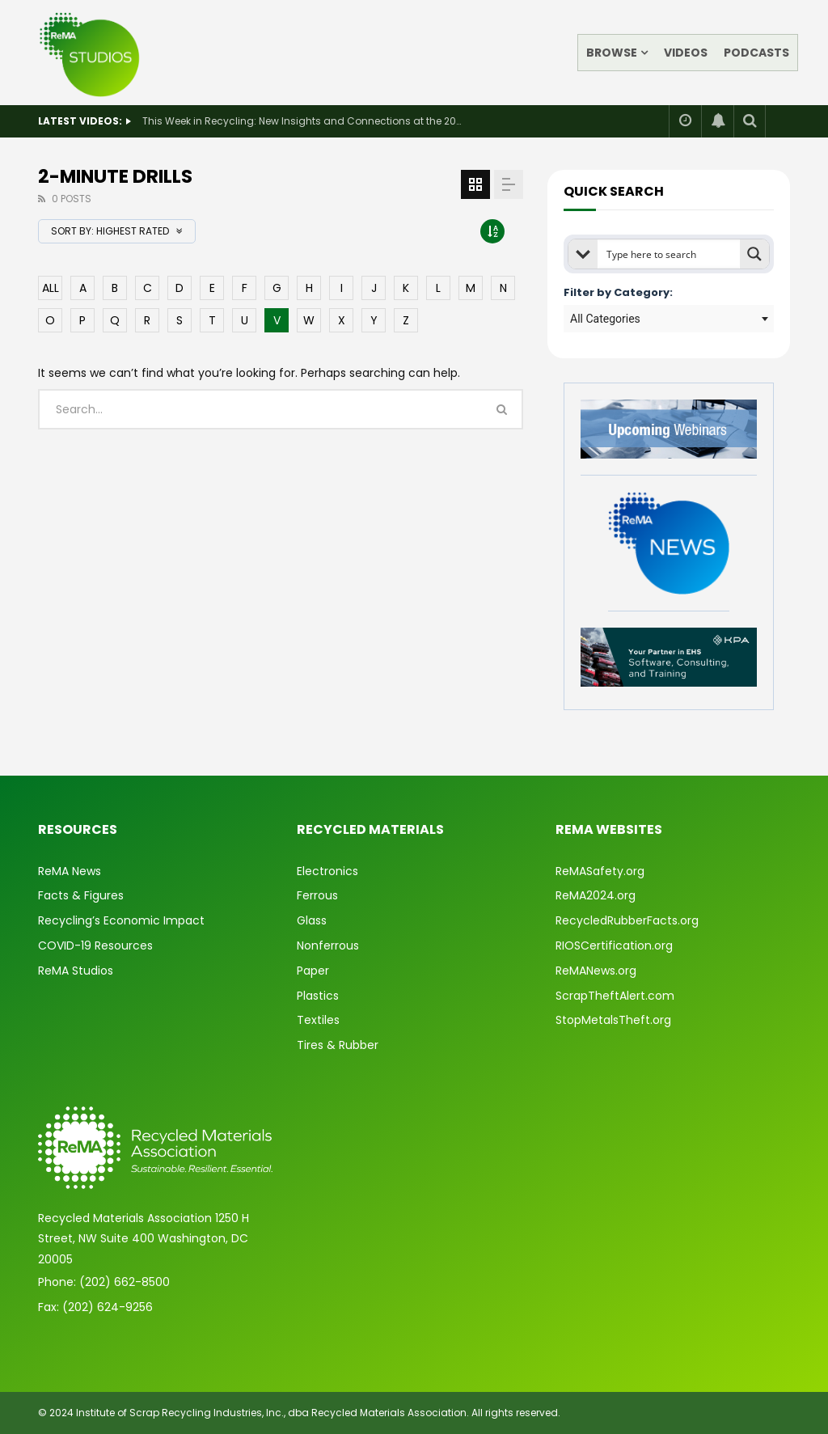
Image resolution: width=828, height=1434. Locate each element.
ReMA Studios (75, 970)
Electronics (327, 871)
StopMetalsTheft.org (613, 1020)
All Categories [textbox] (605, 318)
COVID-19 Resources (95, 945)
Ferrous (317, 895)
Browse (611, 52)
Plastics (318, 996)
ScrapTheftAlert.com (615, 996)
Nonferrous (328, 945)
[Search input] (669, 254)
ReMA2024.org (596, 895)
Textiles (318, 1020)
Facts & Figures (81, 895)
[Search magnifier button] (754, 254)
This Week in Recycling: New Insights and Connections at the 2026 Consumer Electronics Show (304, 121)
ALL (50, 288)
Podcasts (756, 52)
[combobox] (669, 318)
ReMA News (69, 871)
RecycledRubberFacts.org (627, 920)
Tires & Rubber (337, 1045)
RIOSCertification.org (614, 945)
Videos (686, 52)
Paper (313, 970)
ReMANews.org (596, 970)
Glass (312, 920)
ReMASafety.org (600, 871)
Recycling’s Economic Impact (121, 920)
